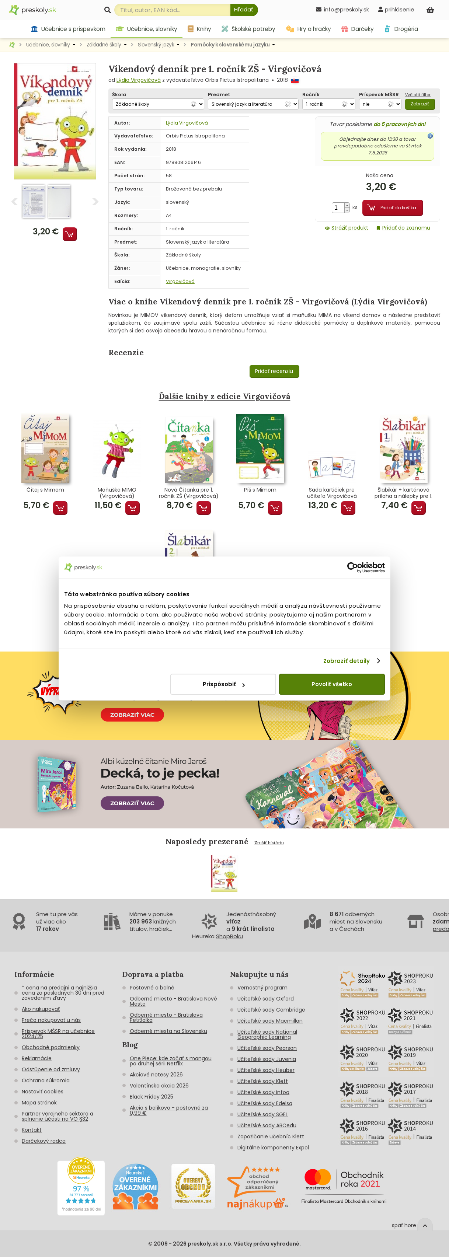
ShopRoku (229, 936)
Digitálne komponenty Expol (273, 1147)
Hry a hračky (308, 29)
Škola (119, 94)
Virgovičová (180, 281)
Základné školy (104, 44)
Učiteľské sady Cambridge (271, 1009)
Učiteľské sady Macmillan (270, 1020)
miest (337, 921)
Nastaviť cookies (42, 1091)
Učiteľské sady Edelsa (264, 1103)
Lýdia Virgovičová (138, 80)
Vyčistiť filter (418, 95)
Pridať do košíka (398, 208)
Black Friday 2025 (151, 1096)
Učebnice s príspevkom (68, 29)
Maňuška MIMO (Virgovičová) (117, 493)
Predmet (219, 94)
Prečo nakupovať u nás (51, 1020)
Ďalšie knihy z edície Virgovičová (224, 396)
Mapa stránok (39, 1102)
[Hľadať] (244, 10)
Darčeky (357, 29)
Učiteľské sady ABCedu (266, 1125)
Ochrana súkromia (46, 1080)
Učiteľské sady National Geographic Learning (267, 1034)
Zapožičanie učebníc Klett (270, 1136)
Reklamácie (37, 1058)
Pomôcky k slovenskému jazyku (230, 44)
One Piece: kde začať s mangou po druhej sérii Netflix (171, 1061)
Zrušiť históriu (269, 842)
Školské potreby (248, 29)
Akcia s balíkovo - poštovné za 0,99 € (169, 1110)
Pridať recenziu (274, 371)
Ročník (311, 94)
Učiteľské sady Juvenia (266, 1059)
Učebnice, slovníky (147, 29)
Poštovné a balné (152, 987)
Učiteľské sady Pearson (267, 1048)
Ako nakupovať (41, 1009)
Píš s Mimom (260, 490)
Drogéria (401, 29)
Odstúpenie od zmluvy (51, 1069)
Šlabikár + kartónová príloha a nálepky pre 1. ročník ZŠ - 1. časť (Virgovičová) (403, 493)
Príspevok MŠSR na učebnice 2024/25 (58, 1033)
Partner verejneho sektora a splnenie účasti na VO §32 (57, 1116)
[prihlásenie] (396, 9)
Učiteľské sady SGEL (262, 1114)
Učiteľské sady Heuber (266, 1070)
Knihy (199, 29)
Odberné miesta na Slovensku (168, 1031)
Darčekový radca (44, 1141)
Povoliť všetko (331, 684)
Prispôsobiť (224, 684)
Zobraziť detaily (346, 661)
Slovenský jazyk (156, 44)
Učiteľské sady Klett (262, 1081)
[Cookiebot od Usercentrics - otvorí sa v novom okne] (352, 567)
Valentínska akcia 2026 (159, 1085)
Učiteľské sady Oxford (265, 998)
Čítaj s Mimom (45, 490)
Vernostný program (262, 987)
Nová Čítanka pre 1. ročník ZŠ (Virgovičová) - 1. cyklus (189, 493)
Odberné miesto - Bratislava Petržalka (166, 1017)
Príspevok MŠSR (379, 94)
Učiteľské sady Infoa (263, 1092)
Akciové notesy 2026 (156, 1074)
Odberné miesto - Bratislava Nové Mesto (173, 1001)
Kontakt (32, 1130)
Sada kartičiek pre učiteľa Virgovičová (332, 493)
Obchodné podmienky (51, 1047)
